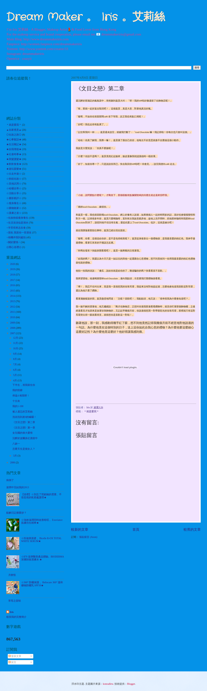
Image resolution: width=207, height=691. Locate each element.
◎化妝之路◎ (13, 134)
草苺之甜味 (14, 600)
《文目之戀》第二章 (23, 422)
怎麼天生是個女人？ (23, 449)
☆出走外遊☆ (13, 173)
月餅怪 (12, 575)
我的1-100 (17, 406)
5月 (15, 375)
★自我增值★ (13, 149)
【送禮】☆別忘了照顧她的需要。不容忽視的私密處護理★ (41, 496)
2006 (13, 462)
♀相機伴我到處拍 (16, 237)
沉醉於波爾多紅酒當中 (25, 438)
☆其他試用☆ (13, 183)
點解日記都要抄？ (16, 512)
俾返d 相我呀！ (20, 395)
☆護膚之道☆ (13, 213)
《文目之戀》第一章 (23, 427)
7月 (15, 364)
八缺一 (16, 443)
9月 (15, 354)
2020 (13, 264)
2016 (13, 285)
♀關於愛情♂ (13, 242)
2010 (13, 317)
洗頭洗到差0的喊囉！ (24, 417)
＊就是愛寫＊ (91, 411)
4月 (15, 380)
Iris (12, 612)
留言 (12, 662)
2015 (13, 290)
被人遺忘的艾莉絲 (22, 411)
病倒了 (10, 480)
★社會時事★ (13, 154)
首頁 (135, 529)
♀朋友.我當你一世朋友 (19, 232)
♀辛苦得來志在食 (16, 227)
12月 (16, 338)
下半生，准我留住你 (23, 385)
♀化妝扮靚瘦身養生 (17, 217)
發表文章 (14, 656)
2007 (13, 333)
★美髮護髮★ (13, 159)
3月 (15, 455)
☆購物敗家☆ (13, 208)
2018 (13, 274)
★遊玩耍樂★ (13, 169)
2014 (13, 296)
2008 (13, 328)
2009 (13, 322)
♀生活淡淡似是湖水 (17, 222)
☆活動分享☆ (13, 193)
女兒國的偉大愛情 (22, 433)
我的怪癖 (17, 390)
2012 (13, 306)
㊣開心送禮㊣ (13, 247)
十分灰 (16, 401)
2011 (13, 312)
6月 (15, 370)
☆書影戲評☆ (13, 198)
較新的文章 (79, 529)
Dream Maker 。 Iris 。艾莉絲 (85, 17)
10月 (16, 348)
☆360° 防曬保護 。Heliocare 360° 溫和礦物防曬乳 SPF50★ (42, 584)
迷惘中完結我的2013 (17, 487)
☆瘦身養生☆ (13, 203)
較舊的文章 (192, 529)
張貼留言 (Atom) (88, 537)
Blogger (131, 684)
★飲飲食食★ (13, 164)
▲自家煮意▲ (13, 129)
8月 (15, 359)
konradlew (108, 684)
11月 (16, 343)
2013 (13, 301)
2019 (13, 269)
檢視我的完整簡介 (16, 617)
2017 (13, 280)
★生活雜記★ (13, 144)
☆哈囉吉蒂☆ (13, 188)
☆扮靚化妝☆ (13, 178)
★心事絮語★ (13, 139)
